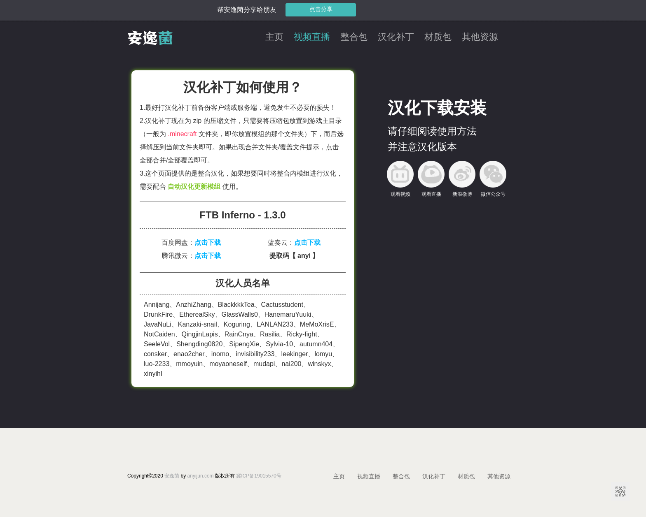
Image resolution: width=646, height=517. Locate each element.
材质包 (438, 37)
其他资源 (480, 37)
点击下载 (207, 242)
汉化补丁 (396, 37)
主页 (274, 37)
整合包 (353, 37)
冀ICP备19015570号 (258, 476)
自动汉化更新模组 (194, 186)
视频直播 (312, 37)
